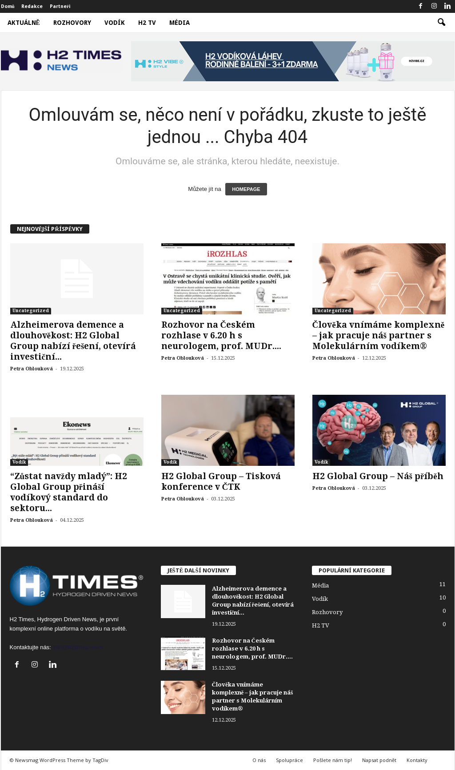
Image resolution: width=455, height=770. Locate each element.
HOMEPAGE (246, 189)
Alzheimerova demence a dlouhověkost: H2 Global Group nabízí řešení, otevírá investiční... (73, 341)
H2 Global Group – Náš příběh (377, 476)
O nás (259, 760)
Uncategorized (30, 310)
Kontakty (417, 760)
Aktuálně (24, 22)
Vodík (114, 22)
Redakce (32, 6)
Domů (8, 6)
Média (179, 22)
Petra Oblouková (31, 369)
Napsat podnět (379, 760)
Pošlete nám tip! (332, 760)
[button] (441, 22)
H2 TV (147, 22)
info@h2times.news (77, 647)
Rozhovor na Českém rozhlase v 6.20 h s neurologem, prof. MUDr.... (221, 335)
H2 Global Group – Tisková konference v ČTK (221, 481)
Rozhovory (72, 22)
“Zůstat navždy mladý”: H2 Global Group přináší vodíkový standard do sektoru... (68, 492)
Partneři (60, 6)
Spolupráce (289, 760)
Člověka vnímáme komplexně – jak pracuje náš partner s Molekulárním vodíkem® (378, 335)
